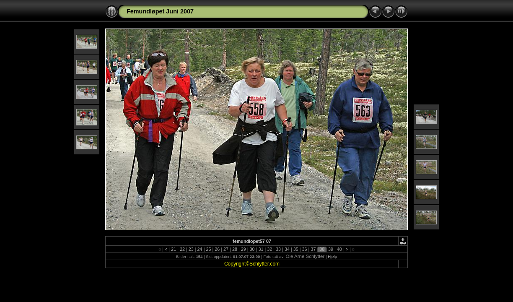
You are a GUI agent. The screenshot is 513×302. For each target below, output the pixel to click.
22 (182, 249)
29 (243, 249)
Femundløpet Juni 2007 (160, 11)
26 (217, 249)
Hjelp (332, 256)
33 (278, 249)
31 (260, 249)
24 (200, 249)
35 (296, 249)
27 (226, 249)
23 (191, 249)
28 (234, 249)
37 (313, 249)
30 (252, 249)
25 (208, 249)
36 (304, 249)
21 (173, 249)
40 (339, 249)
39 (330, 249)
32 (269, 249)
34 (287, 249)
